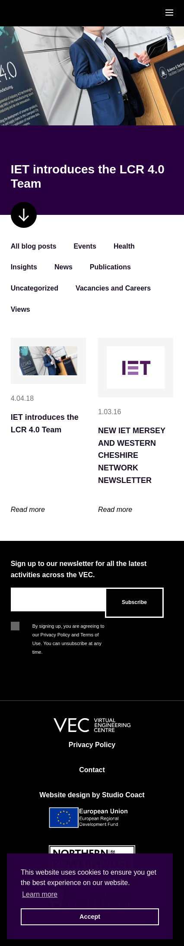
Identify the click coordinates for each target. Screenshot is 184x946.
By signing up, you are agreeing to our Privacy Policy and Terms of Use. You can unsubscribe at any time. (68, 626)
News (63, 267)
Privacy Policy (92, 744)
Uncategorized (34, 288)
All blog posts (34, 246)
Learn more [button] (39, 894)
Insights (24, 267)
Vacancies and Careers (113, 288)
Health (124, 246)
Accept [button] (89, 916)
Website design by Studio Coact (91, 795)
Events (84, 246)
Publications (110, 267)
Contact (92, 769)
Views (20, 309)
